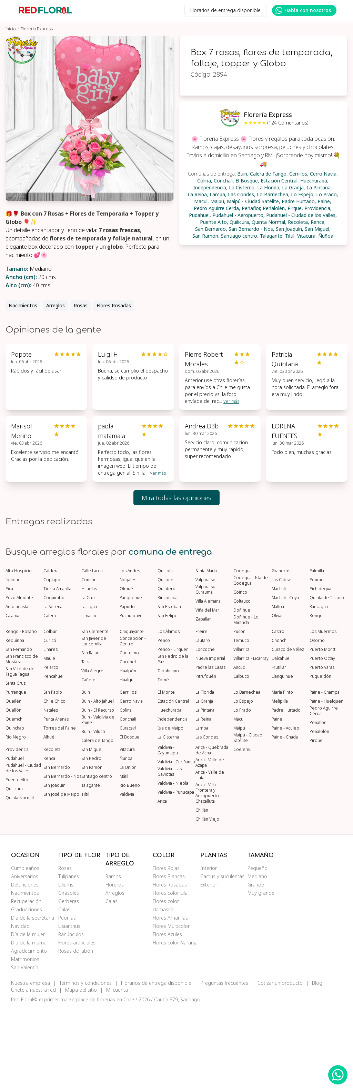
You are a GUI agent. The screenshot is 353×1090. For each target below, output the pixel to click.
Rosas (81, 305)
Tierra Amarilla (57, 670)
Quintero (166, 670)
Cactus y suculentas (222, 957)
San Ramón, (206, 235)
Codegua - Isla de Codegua (250, 661)
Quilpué (165, 661)
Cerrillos (128, 773)
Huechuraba (169, 791)
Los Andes (130, 652)
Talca (86, 743)
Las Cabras (282, 661)
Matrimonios (25, 1040)
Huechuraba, (314, 180)
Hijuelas (89, 670)
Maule (49, 740)
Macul (238, 800)
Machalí (279, 670)
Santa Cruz (16, 764)
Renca (49, 840)
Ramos (113, 957)
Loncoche (205, 731)
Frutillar (279, 749)
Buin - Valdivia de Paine (97, 801)
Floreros (114, 966)
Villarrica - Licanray (251, 740)
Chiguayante (132, 713)
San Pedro (91, 840)
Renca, (318, 222)
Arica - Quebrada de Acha (211, 831)
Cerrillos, (299, 173)
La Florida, (269, 187)
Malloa (278, 688)
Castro (278, 713)
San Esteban (169, 688)
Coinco (240, 673)
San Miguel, (318, 229)
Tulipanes (68, 957)
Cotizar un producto (280, 1064)
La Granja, (293, 187)
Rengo (316, 697)
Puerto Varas (322, 749)
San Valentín (24, 1049)
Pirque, (295, 208)
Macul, (201, 201)
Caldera (51, 652)
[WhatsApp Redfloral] (337, 1074)
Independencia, (210, 187)
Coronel (128, 743)
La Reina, (198, 194)
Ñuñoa (325, 235)
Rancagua (319, 688)
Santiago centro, (240, 235)
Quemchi (14, 800)
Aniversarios (24, 957)
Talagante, (272, 235)
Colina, (204, 180)
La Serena (52, 688)
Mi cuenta (117, 1071)
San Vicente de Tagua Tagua (20, 753)
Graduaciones (26, 991)
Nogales (128, 661)
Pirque (316, 822)
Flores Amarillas (170, 999)
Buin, (243, 173)
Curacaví (128, 809)
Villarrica (241, 731)
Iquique (13, 661)
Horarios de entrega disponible (225, 10)
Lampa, (218, 194)
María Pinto (282, 773)
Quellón (13, 791)
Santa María (206, 652)
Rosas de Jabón (75, 1032)
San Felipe (168, 697)
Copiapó (51, 661)
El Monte (166, 773)
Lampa (201, 809)
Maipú (239, 809)
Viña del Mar (207, 691)
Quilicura (14, 870)
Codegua (242, 652)
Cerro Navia (131, 782)
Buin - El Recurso (97, 791)
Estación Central (173, 782)
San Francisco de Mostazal (22, 740)
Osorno (317, 722)
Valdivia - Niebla (173, 865)
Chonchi (280, 722)
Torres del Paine (59, 809)
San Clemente (95, 713)
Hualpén (128, 752)
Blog (317, 1064)
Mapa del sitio (81, 1071)
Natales (50, 791)
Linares (50, 731)
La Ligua (89, 688)
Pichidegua (320, 670)
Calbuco (241, 758)
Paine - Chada (285, 818)
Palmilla (317, 652)
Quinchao (15, 809)
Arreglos (55, 305)
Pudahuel (15, 840)
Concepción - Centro (133, 722)
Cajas (111, 982)
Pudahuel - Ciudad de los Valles (23, 849)
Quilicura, (240, 222)
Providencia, (318, 208)
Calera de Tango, (269, 173)
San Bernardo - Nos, (251, 229)
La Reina (203, 800)
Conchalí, (224, 180)
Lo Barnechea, (273, 194)
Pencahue (53, 758)
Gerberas (68, 982)
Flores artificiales (76, 1024)
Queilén (13, 782)
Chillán (201, 891)
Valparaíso (205, 661)
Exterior (208, 966)
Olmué (126, 670)
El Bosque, (247, 180)
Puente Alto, (214, 222)
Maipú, (217, 201)
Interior (208, 949)
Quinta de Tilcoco (327, 679)
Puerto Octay (322, 740)
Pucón (239, 713)
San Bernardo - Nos (62, 858)
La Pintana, (319, 187)
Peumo (317, 661)
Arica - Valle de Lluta (209, 856)
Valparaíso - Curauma (206, 670)
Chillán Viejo (207, 900)
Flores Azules (167, 1015)
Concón (89, 661)
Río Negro (16, 818)
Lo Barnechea (246, 773)
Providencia (17, 831)
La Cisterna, (242, 187)
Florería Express (37, 29)
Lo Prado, (327, 194)
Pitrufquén (205, 758)
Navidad (20, 1007)
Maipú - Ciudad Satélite (247, 819)
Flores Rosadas (114, 305)
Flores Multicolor (171, 1007)
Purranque (16, 773)
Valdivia (127, 876)
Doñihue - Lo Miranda (246, 701)
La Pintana (204, 791)
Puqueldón (320, 758)
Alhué (48, 818)
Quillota (165, 652)
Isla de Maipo (170, 809)
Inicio (11, 29)
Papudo (127, 688)
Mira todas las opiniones (176, 498)
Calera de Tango (97, 822)
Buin (85, 773)
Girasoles (68, 974)
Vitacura (127, 831)
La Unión (128, 849)
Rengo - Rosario (21, 713)
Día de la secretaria (32, 999)
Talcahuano (168, 752)
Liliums (65, 966)
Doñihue (241, 691)
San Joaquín (54, 867)
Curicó (49, 722)
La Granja (204, 782)
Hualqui (127, 761)
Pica (9, 670)
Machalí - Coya (285, 679)
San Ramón (91, 849)
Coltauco (242, 682)
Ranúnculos (71, 1015)
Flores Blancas (169, 957)
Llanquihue (282, 758)
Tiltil (85, 876)
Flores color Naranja (175, 1024)
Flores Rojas (166, 949)
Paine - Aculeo (285, 809)
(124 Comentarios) (288, 122)
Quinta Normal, (269, 222)
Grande (256, 966)
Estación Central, (280, 180)
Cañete (88, 761)
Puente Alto (17, 861)
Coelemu (242, 831)
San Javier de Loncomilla (93, 722)
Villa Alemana (208, 682)
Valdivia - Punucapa (176, 873)
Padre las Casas (210, 749)
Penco (164, 722)
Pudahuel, (200, 215)
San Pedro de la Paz (173, 740)
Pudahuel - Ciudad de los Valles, (301, 215)
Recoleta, (298, 222)
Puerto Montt (322, 731)
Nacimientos (23, 305)
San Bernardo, (211, 229)
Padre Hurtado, (299, 201)
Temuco (241, 722)
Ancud (239, 749)
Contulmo (129, 734)
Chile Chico (54, 782)
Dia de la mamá (29, 1024)
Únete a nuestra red (33, 1071)
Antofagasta (17, 688)
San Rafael (91, 734)
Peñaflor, (251, 208)
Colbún (50, 713)
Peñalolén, (274, 208)
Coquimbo (53, 679)
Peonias (67, 999)
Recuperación (26, 982)
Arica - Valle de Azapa (209, 844)
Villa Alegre (92, 752)
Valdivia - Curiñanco (176, 843)
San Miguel (91, 831)
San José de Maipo (61, 876)
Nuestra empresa (30, 1064)
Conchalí (128, 800)
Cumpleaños (25, 949)
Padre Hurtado (286, 791)
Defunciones (25, 966)
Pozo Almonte (19, 679)
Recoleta (52, 831)
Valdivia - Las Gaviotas (170, 853)
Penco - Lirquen (173, 731)
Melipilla (280, 782)
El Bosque (130, 818)
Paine (277, 800)
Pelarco (50, 749)
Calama (12, 697)
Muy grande (261, 974)
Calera (49, 697)
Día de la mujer (28, 1015)
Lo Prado (242, 791)
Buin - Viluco (93, 813)
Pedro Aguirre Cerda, (217, 208)
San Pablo (52, 773)
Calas (64, 991)
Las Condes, (241, 194)
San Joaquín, (289, 229)
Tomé (163, 761)
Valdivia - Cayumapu (168, 831)
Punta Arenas (56, 800)
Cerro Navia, (324, 173)
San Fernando (19, 731)
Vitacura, (307, 235)
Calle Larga (92, 652)
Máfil (124, 858)
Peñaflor (318, 804)
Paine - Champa (325, 773)
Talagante (90, 867)
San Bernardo (56, 849)
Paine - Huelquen (326, 782)
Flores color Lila (170, 974)
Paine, (324, 201)
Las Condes (206, 818)
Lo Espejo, (303, 194)
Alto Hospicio (19, 652)
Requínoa (15, 722)
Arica (162, 882)
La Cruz (88, 679)
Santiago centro (96, 858)
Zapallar (203, 700)
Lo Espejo (243, 782)
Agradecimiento (29, 1032)
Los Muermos (323, 713)
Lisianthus (69, 1007)
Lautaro (202, 722)
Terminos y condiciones (85, 1064)
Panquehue (131, 679)
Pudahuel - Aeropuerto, (238, 215)
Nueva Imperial (210, 740)
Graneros (281, 652)
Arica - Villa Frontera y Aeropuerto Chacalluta (207, 874)
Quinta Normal (20, 879)
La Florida (204, 773)
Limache (89, 697)
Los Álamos (169, 713)
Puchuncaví (130, 697)
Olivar (277, 697)
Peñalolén (319, 813)
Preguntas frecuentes (224, 1064)
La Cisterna (168, 818)
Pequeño (258, 949)
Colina (126, 791)
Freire (201, 713)
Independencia (173, 800)
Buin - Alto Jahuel (97, 782)
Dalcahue (281, 740)
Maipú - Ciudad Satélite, (253, 201)
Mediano (257, 957)
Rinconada (168, 679)
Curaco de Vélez (288, 731)
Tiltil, (290, 235)
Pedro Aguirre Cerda (324, 792)
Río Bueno (130, 867)
